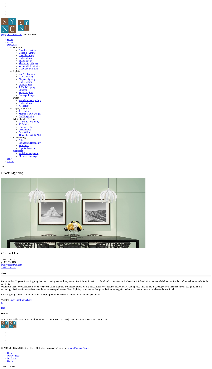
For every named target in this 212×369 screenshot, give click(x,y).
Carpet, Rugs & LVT (23, 108)
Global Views (25, 58)
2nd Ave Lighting (27, 74)
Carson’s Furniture (28, 53)
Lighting (17, 71)
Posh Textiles (25, 129)
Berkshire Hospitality (29, 121)
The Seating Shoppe (28, 63)
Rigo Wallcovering (28, 148)
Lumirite (23, 90)
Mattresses (18, 151)
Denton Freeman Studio (78, 348)
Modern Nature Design (30, 113)
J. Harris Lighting (27, 87)
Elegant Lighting (27, 79)
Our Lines (11, 45)
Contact (10, 161)
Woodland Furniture (28, 68)
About (10, 42)
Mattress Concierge (28, 156)
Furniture (17, 47)
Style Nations (25, 60)
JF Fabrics (24, 106)
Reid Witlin (24, 132)
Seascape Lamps (26, 95)
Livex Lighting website (21, 300)
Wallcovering (19, 137)
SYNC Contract (8, 267)
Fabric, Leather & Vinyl (24, 119)
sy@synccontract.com (11, 34)
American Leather (27, 50)
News (9, 158)
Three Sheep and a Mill (30, 135)
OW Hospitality (26, 116)
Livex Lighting (26, 84)
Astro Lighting (26, 76)
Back (3, 308)
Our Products (13, 355)
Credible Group (26, 55)
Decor (16, 98)
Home (10, 39)
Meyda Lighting (26, 92)
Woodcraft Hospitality (29, 66)
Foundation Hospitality (30, 100)
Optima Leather (26, 127)
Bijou (21, 140)
